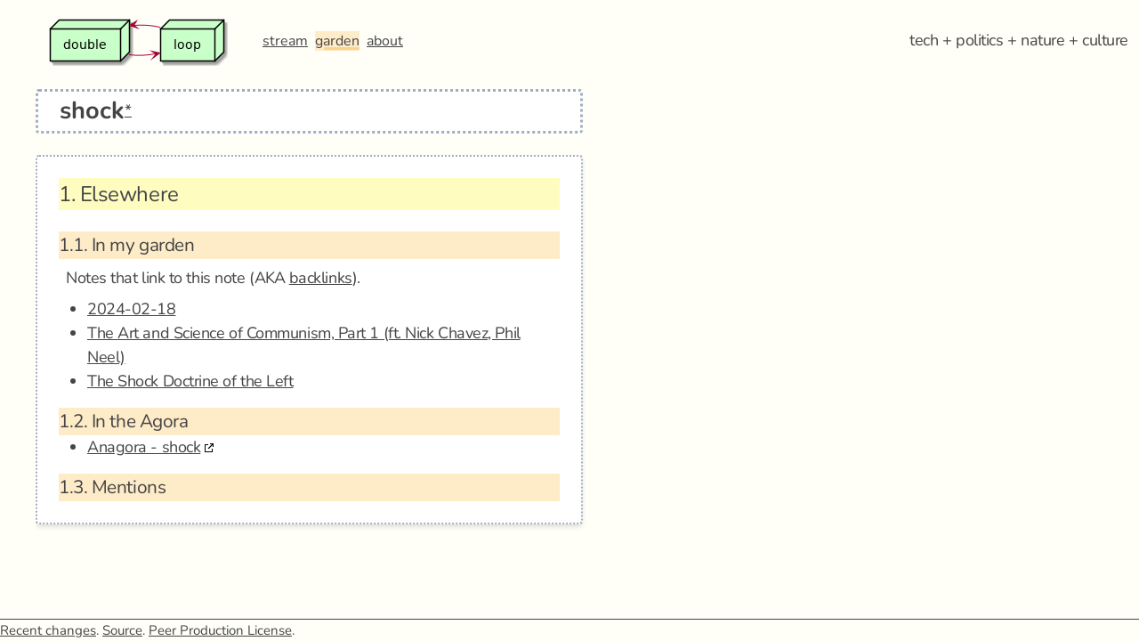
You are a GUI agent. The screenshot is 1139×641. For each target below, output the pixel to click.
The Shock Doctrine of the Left (190, 381)
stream (285, 41)
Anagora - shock (143, 447)
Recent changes (48, 630)
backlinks (320, 277)
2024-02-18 (131, 309)
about (385, 41)
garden (337, 41)
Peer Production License (220, 630)
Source (122, 630)
